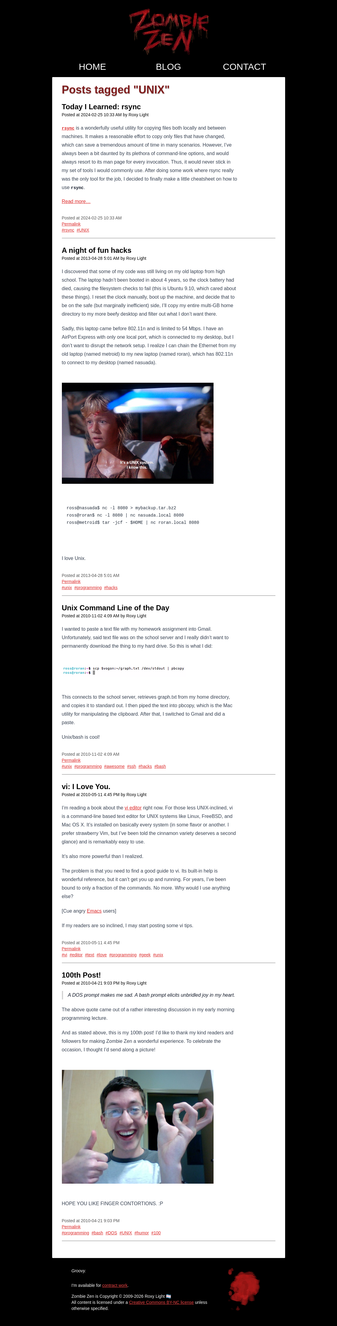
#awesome (114, 766)
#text (89, 954)
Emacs (94, 911)
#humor (141, 1232)
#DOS (111, 1232)
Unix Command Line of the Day (116, 608)
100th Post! (81, 975)
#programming (88, 587)
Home (92, 67)
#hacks (110, 587)
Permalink (71, 224)
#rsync (68, 230)
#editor (76, 954)
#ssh (131, 766)
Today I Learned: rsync (101, 107)
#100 (156, 1232)
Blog (168, 67)
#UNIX (83, 230)
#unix (67, 587)
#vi (64, 954)
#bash (160, 766)
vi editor (133, 807)
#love (102, 954)
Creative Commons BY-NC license (161, 1302)
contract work (114, 1285)
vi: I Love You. (86, 786)
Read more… (76, 201)
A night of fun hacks (97, 250)
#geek (144, 954)
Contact (244, 67)
